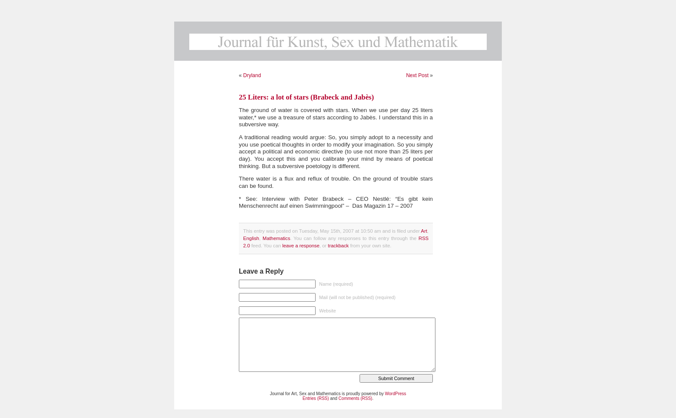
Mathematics (276, 238)
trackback (338, 245)
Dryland (252, 75)
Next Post (417, 75)
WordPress (395, 393)
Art (424, 231)
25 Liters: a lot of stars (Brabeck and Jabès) (306, 97)
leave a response (300, 245)
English (251, 238)
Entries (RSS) (316, 398)
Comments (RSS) (355, 398)
